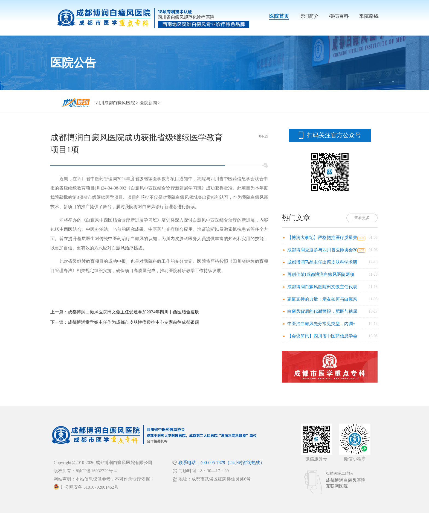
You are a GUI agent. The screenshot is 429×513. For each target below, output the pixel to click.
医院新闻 (148, 102)
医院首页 (279, 16)
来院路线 (369, 16)
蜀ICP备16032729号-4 (96, 470)
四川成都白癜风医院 (115, 102)
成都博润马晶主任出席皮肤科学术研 (322, 262)
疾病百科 (339, 16)
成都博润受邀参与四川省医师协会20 (322, 249)
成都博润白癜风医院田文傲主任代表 (322, 286)
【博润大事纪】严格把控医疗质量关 (322, 237)
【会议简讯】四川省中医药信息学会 (322, 336)
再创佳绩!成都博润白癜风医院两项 (320, 274)
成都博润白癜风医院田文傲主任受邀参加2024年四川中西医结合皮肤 (133, 312)
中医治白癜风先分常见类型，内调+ (321, 323)
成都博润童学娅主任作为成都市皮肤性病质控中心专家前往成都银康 (133, 322)
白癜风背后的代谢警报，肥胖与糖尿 (322, 311)
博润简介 (309, 16)
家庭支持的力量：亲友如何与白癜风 (322, 299)
